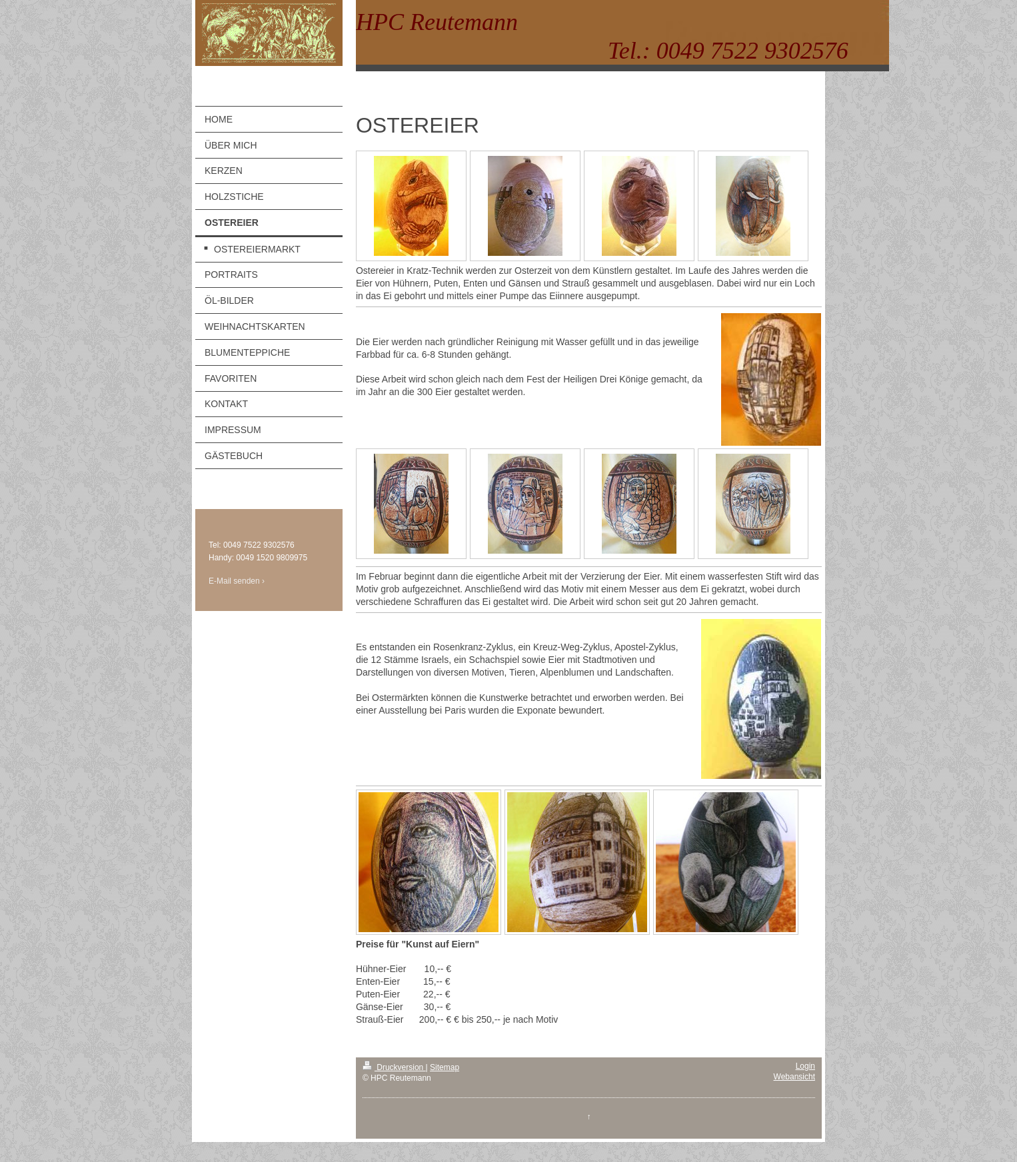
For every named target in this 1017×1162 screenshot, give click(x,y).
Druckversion (394, 1067)
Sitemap (444, 1067)
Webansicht (794, 1076)
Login (805, 1066)
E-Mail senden (234, 581)
